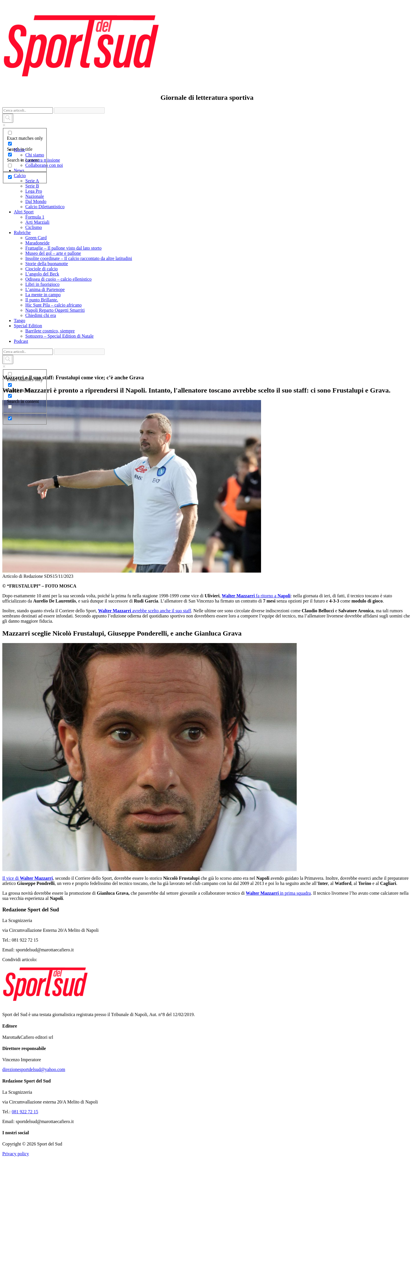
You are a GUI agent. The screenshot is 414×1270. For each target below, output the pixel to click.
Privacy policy (15, 1209)
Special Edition (28, 325)
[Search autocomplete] (79, 110)
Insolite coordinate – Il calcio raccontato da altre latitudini (78, 258)
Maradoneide (37, 242)
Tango (19, 320)
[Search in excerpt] (10, 165)
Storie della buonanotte (46, 263)
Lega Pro (33, 191)
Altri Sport (24, 211)
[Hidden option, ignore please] (10, 177)
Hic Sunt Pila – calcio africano (53, 305)
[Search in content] (10, 154)
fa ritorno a (256, 651)
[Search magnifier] (7, 118)
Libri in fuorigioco (42, 284)
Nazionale (34, 196)
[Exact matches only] (10, 133)
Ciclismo (33, 227)
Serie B (32, 185)
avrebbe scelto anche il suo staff (144, 666)
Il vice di (27, 933)
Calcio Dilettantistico (44, 206)
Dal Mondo (35, 201)
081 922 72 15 (25, 1167)
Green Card (36, 237)
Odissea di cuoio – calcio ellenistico (58, 279)
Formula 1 (34, 217)
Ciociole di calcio (41, 268)
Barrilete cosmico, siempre (50, 330)
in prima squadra (278, 948)
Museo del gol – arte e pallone (53, 253)
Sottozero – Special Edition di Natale (59, 336)
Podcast (21, 341)
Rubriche (22, 232)
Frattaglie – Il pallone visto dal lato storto (63, 248)
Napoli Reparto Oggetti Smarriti (55, 310)
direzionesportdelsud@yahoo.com (33, 1125)
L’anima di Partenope (45, 289)
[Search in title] (10, 144)
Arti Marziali (37, 222)
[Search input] (27, 110)
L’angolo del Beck (42, 273)
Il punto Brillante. (41, 299)
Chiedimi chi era (40, 315)
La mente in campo (43, 294)
